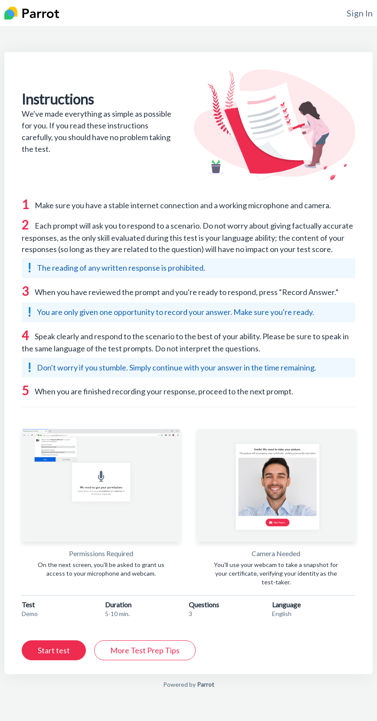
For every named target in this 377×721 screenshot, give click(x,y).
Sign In (360, 13)
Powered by (188, 684)
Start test (54, 650)
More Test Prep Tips (145, 650)
